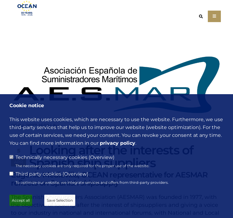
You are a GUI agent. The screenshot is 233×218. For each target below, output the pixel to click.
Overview (101, 157)
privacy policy (117, 143)
